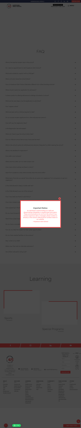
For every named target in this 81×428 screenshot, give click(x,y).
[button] (16, 425)
